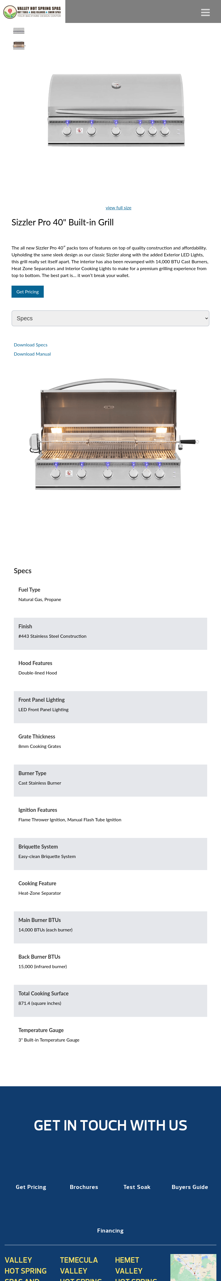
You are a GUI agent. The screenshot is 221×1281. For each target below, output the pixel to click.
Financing (110, 1230)
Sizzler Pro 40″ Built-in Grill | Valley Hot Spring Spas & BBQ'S (32, 11)
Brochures (84, 1187)
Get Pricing (27, 291)
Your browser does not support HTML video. (19, 63)
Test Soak (137, 1187)
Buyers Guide (190, 1187)
